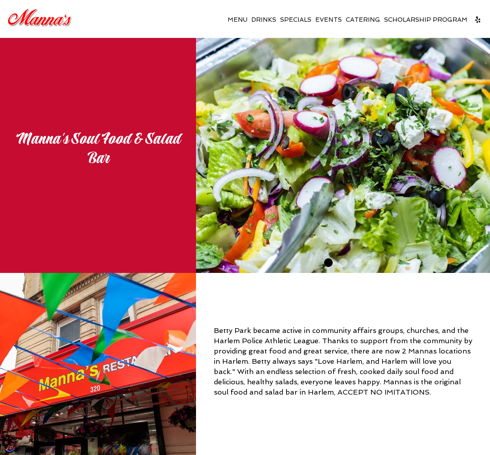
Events (328, 19)
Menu (237, 19)
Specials (295, 19)
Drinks (263, 19)
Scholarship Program (425, 19)
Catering (363, 19)
